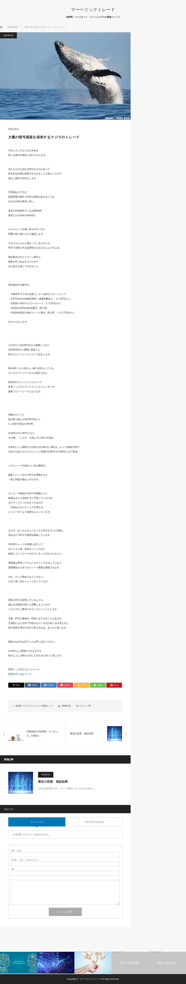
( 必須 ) (16, 851)
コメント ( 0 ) (36, 822)
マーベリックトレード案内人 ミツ (38, 706)
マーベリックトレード (93, 9)
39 (89, 706)
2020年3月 (8, 35)
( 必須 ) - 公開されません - (25, 860)
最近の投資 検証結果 (53, 781)
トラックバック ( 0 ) (94, 822)
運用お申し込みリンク (19, 674)
